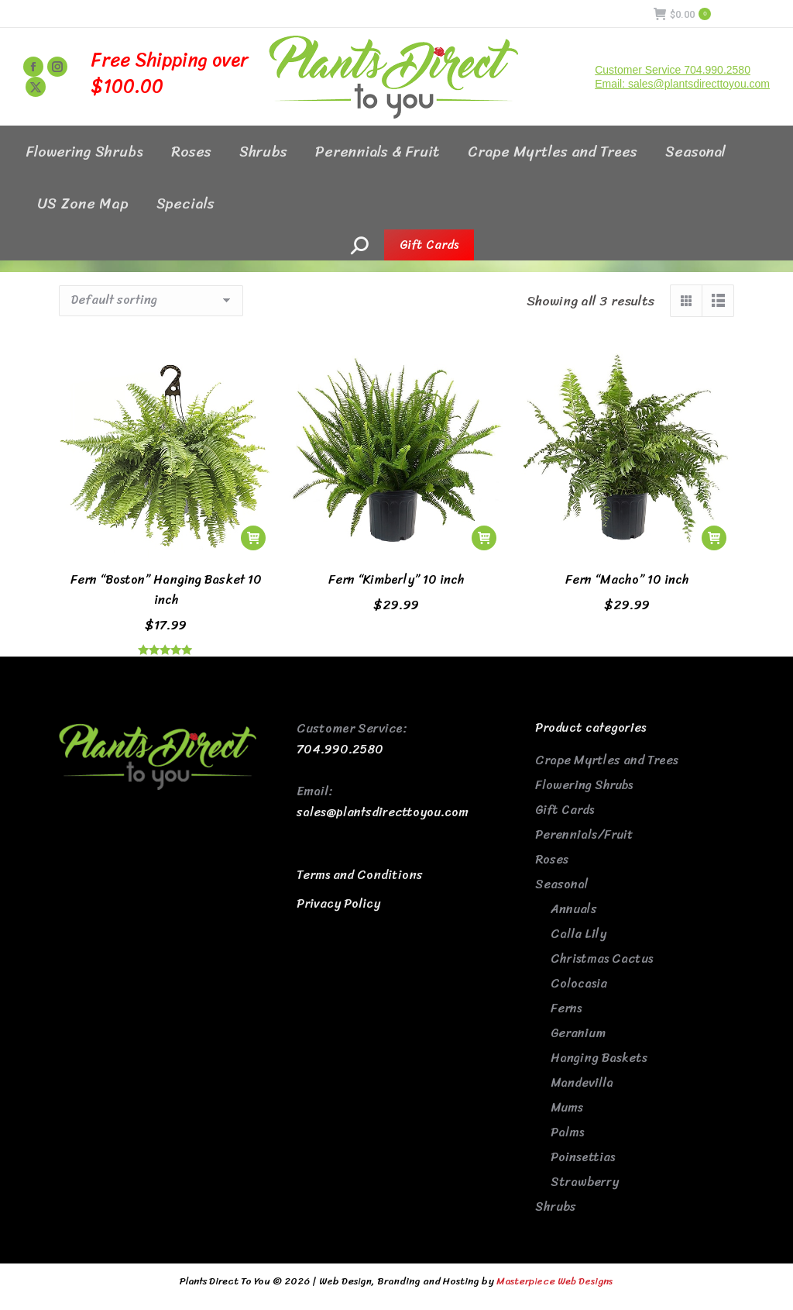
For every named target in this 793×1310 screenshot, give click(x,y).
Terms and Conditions (360, 875)
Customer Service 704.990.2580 (672, 70)
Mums (567, 1107)
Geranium (578, 1032)
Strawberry (585, 1181)
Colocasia (579, 983)
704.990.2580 (340, 749)
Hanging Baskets (599, 1057)
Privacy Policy (338, 903)
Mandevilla (582, 1082)
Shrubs (555, 1206)
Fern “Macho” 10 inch (626, 579)
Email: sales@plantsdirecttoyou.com (682, 84)
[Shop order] (151, 300)
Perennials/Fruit (584, 834)
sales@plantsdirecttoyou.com (383, 812)
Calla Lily (578, 933)
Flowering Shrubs (584, 784)
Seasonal (562, 884)
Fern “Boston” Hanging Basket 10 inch (166, 589)
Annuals (574, 908)
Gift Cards (564, 809)
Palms (567, 1132)
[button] (253, 538)
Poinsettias (583, 1156)
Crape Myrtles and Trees (606, 760)
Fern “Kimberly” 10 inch (396, 579)
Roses (551, 859)
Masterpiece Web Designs (554, 1281)
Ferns (566, 1008)
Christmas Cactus (602, 958)
